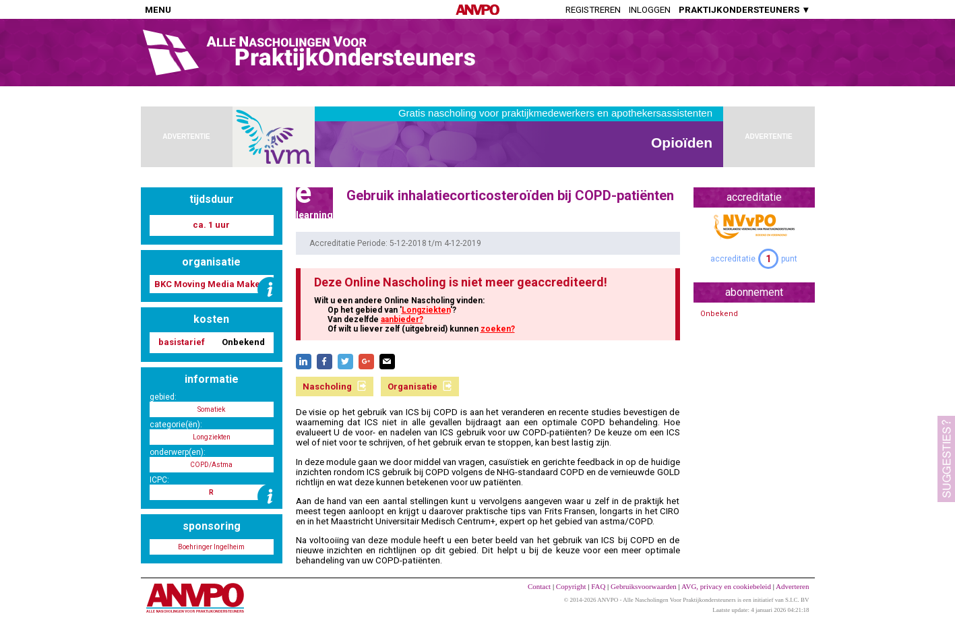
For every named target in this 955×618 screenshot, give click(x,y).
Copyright (571, 586)
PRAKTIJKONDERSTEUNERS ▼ (744, 10)
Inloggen (650, 10)
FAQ (598, 586)
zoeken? (498, 329)
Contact (539, 586)
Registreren (593, 10)
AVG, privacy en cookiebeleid (726, 586)
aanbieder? (402, 319)
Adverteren (792, 586)
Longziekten (426, 310)
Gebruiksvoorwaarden (644, 586)
